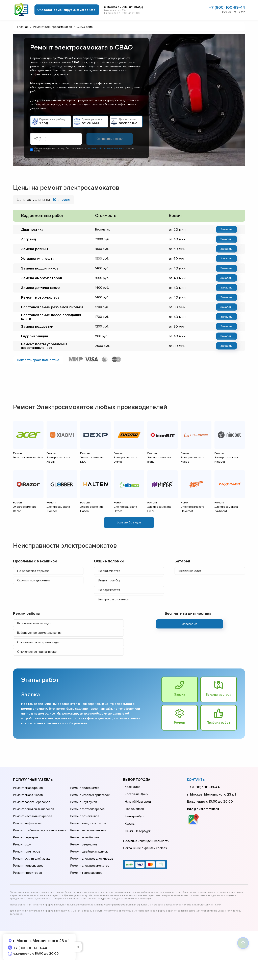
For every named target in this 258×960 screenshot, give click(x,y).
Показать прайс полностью (38, 360)
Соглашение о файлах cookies (145, 848)
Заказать (226, 229)
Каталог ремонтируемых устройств (67, 10)
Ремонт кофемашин (27, 823)
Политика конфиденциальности (146, 841)
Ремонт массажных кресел (32, 816)
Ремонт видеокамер (85, 788)
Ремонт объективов (84, 816)
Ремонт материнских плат (89, 830)
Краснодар (132, 787)
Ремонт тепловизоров (86, 873)
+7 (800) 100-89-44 (227, 7)
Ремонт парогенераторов (31, 802)
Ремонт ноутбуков (83, 802)
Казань (130, 824)
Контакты (196, 780)
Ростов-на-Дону (136, 794)
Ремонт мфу (22, 844)
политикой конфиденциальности (107, 148)
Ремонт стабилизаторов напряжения (39, 830)
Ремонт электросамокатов (89, 866)
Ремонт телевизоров (28, 866)
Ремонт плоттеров (26, 851)
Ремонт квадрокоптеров (88, 823)
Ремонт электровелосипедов (91, 859)
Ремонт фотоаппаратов (87, 809)
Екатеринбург (135, 816)
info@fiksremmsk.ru (203, 809)
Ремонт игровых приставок (90, 795)
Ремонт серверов (25, 837)
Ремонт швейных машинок (89, 851)
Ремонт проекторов (27, 873)
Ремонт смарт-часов (28, 795)
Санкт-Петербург (138, 831)
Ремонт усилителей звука (31, 859)
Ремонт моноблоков (85, 837)
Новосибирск (134, 809)
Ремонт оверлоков (84, 844)
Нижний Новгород (138, 802)
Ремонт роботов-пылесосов (33, 809)
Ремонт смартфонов (28, 788)
